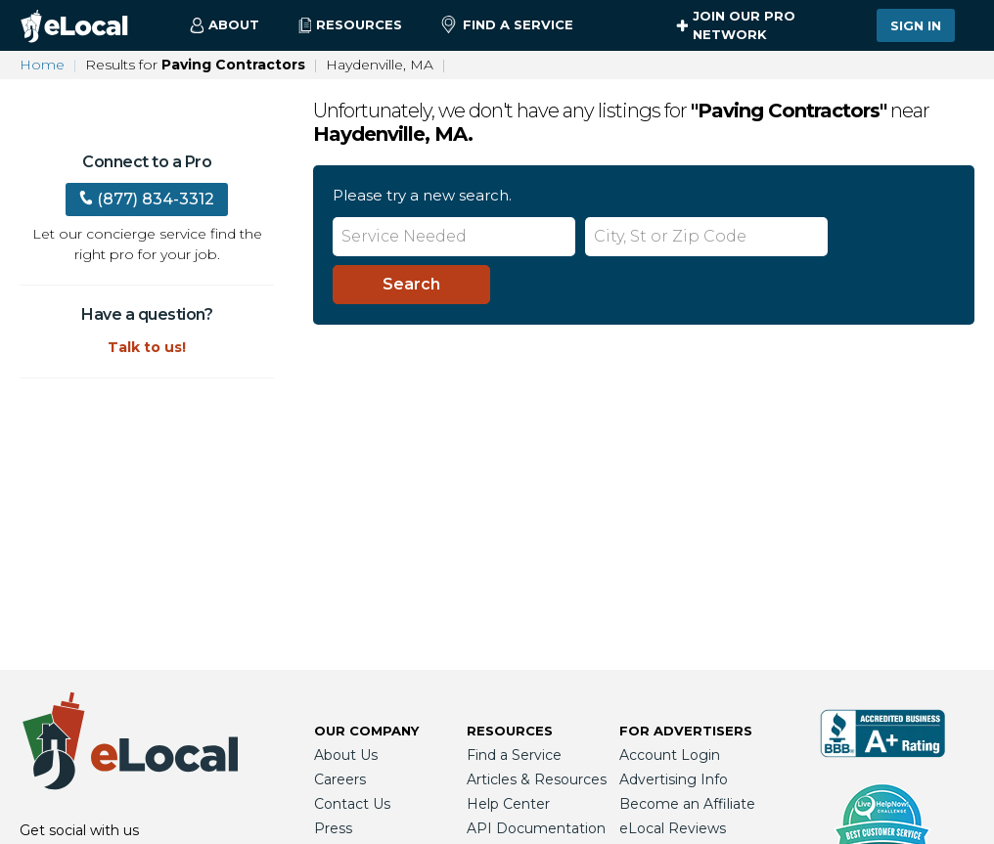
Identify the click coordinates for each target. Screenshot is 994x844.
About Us (346, 755)
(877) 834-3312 (146, 199)
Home (42, 64)
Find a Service (507, 25)
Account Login (669, 755)
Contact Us (352, 804)
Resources (510, 730)
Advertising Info (673, 779)
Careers (340, 779)
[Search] (411, 284)
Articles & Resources (537, 779)
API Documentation (536, 828)
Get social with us (79, 830)
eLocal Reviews (672, 828)
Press (333, 828)
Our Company (366, 730)
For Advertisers (685, 730)
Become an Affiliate (687, 804)
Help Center (508, 804)
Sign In (915, 25)
